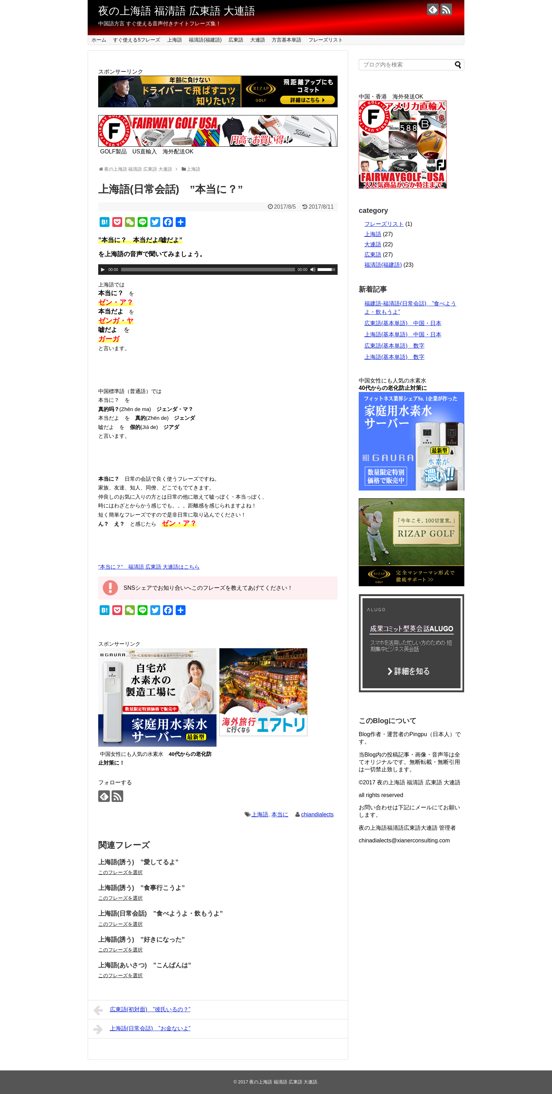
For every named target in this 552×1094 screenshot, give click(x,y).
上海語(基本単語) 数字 (394, 357)
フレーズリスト (325, 40)
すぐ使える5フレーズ (136, 40)
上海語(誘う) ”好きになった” (141, 939)
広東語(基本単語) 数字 (394, 346)
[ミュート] (313, 269)
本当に (279, 814)
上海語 (174, 40)
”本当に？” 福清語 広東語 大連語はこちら (149, 567)
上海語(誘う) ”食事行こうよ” (141, 887)
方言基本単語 (286, 40)
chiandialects (317, 814)
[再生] (103, 269)
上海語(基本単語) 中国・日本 (402, 334)
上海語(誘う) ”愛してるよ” (138, 862)
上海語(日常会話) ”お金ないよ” (141, 1029)
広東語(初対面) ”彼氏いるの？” (141, 1010)
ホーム (99, 40)
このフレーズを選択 (120, 872)
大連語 (257, 40)
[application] (218, 269)
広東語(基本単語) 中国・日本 (402, 323)
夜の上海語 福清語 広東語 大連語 (176, 11)
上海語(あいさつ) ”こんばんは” (144, 965)
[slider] (208, 269)
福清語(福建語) (205, 40)
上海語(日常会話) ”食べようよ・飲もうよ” (160, 913)
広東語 (235, 40)
